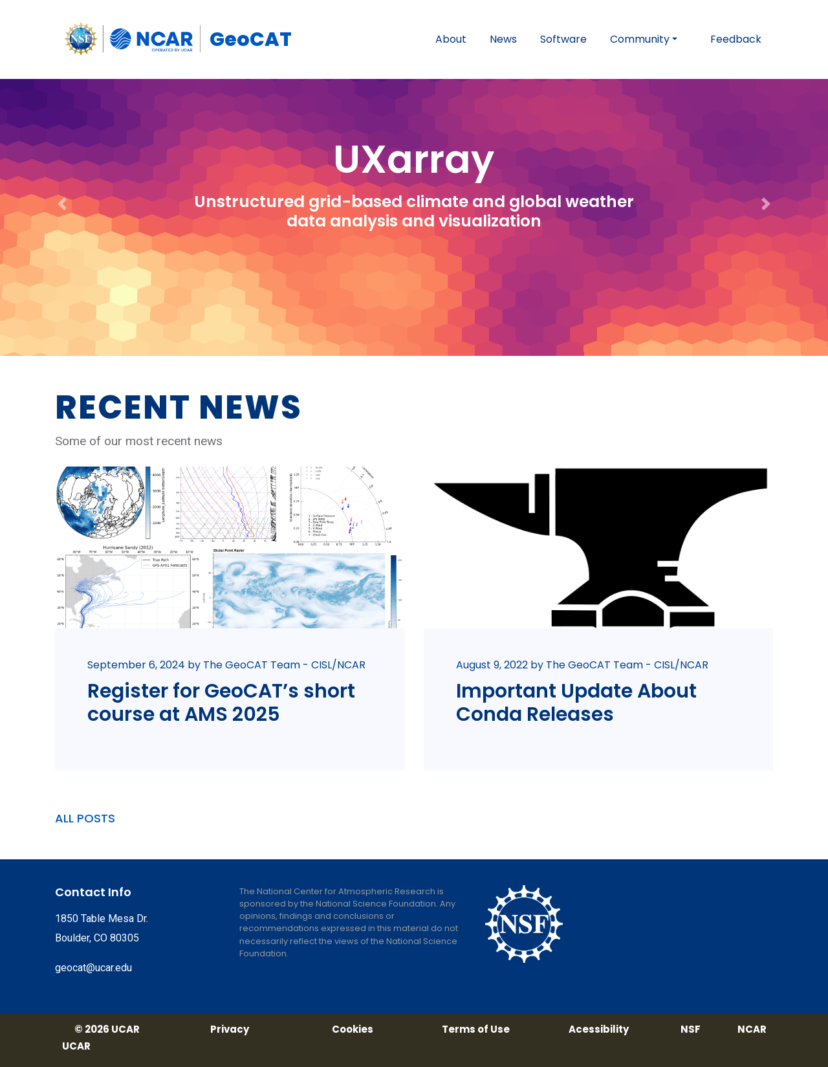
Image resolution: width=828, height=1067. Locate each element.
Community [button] (640, 39)
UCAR (76, 1046)
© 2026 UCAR (107, 1029)
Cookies (352, 1029)
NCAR (752, 1029)
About (450, 39)
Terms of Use (476, 1029)
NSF (691, 1029)
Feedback (735, 39)
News (503, 39)
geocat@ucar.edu (93, 968)
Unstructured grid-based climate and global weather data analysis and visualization (414, 211)
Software (563, 39)
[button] (62, 178)
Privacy (229, 1029)
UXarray (413, 159)
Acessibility (599, 1029)
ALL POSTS (85, 818)
